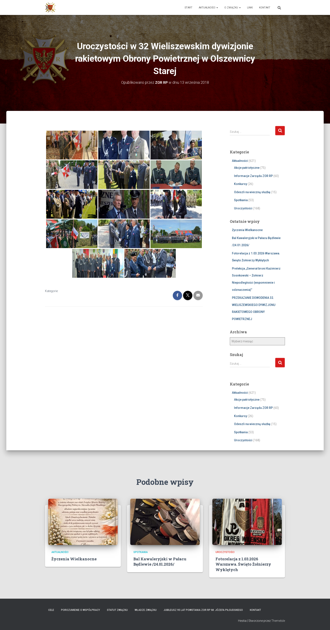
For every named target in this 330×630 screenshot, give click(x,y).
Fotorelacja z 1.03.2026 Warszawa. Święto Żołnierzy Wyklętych (243, 564)
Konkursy (240, 184)
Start (188, 7)
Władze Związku (146, 609)
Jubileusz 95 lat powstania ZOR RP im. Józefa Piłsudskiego (203, 609)
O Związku (232, 7)
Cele (51, 609)
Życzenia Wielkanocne (247, 229)
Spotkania (241, 200)
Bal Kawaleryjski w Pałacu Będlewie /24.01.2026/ (159, 561)
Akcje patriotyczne (246, 167)
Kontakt (264, 7)
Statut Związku (117, 609)
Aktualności (208, 7)
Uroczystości (243, 208)
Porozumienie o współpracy (80, 609)
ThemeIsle (278, 620)
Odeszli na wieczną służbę (252, 192)
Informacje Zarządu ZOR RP (253, 175)
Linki (250, 7)
